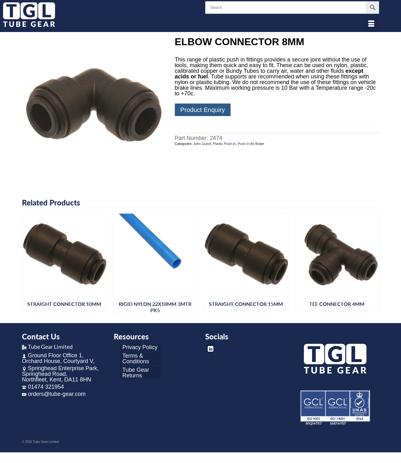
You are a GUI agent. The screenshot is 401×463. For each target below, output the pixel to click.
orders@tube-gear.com (54, 394)
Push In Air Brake (251, 144)
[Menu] (371, 24)
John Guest (202, 144)
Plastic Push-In (224, 144)
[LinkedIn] (210, 349)
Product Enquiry (202, 109)
